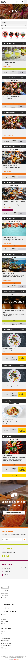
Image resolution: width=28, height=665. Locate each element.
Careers (2, 617)
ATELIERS (3, 2)
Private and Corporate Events (14, 513)
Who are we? (4, 614)
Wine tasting (4, 597)
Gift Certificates (4, 621)
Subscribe (3, 631)
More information (8, 66)
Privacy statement (5, 640)
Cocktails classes (4, 595)
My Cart (3, 636)
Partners (3, 623)
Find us (5, 574)
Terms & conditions (5, 638)
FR (2, 587)
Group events (4, 600)
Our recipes (3, 619)
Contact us (6, 571)
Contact (3, 626)
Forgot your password (6, 633)
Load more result (14, 475)
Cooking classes (4, 593)
